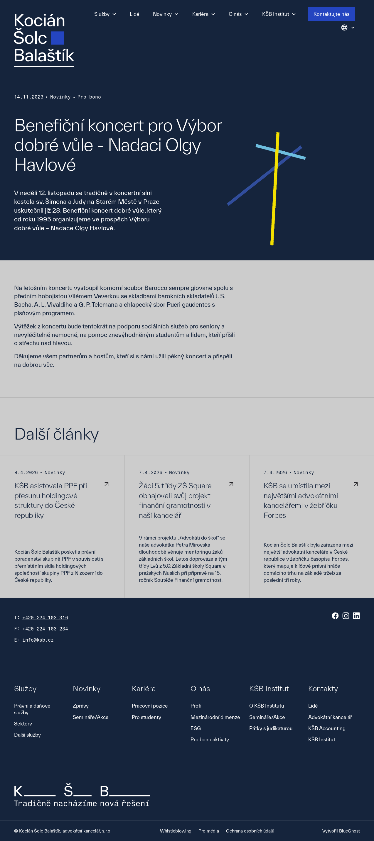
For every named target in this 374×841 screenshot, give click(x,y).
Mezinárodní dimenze (215, 717)
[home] (44, 40)
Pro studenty (146, 717)
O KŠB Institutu (266, 705)
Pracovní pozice (150, 705)
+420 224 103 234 (45, 629)
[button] (105, 14)
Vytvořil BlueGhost (341, 830)
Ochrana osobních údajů (250, 830)
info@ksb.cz (38, 640)
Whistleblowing (175, 830)
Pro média (208, 830)
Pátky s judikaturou (271, 728)
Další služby (27, 734)
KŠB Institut (321, 739)
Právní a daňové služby (32, 709)
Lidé (134, 14)
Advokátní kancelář (330, 717)
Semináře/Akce (91, 717)
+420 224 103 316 (45, 617)
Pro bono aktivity (210, 739)
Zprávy (81, 705)
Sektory (23, 723)
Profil (197, 705)
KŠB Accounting (327, 728)
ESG (196, 728)
